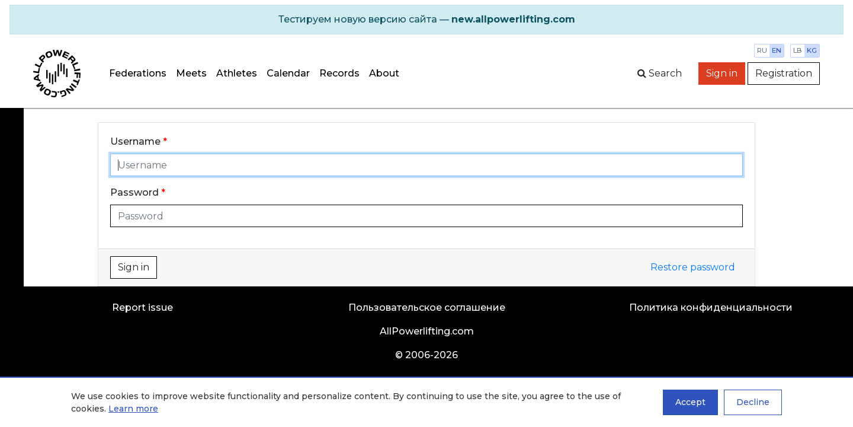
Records (339, 73)
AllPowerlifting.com (427, 331)
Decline (752, 402)
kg (812, 50)
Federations (137, 73)
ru (762, 50)
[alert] (426, 19)
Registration (783, 73)
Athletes (236, 73)
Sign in (721, 73)
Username (135, 141)
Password (134, 192)
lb (797, 50)
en (776, 50)
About (384, 73)
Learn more (133, 408)
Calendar (288, 73)
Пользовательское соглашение (426, 307)
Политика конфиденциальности (711, 307)
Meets (191, 73)
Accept (690, 402)
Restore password (692, 267)
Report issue (142, 307)
